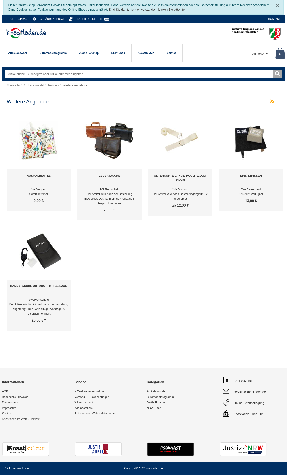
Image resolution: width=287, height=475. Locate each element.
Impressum (9, 408)
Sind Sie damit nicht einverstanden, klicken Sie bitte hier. (147, 9)
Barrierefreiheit (90, 19)
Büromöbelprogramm (53, 53)
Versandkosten (21, 468)
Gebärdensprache (53, 19)
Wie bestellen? (83, 408)
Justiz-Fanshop (89, 53)
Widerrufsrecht (83, 402)
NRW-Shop (118, 53)
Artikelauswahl (17, 53)
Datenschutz (10, 402)
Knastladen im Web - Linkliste (21, 419)
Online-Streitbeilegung (249, 403)
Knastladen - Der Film (249, 414)
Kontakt (274, 19)
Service (171, 53)
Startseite (13, 85)
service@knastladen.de (250, 392)
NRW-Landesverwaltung (89, 391)
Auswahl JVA (146, 53)
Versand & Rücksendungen (91, 397)
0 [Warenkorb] (280, 54)
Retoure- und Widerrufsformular (94, 413)
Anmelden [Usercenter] (260, 53)
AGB (5, 391)
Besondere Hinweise (15, 397)
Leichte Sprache (18, 19)
